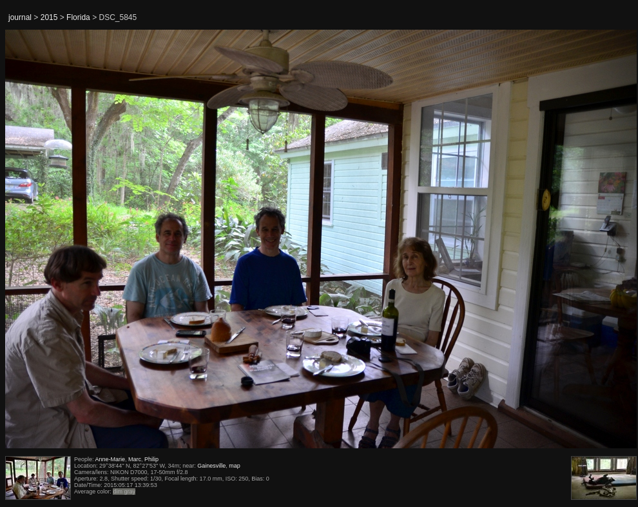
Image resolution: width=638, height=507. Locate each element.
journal (20, 17)
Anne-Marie (110, 459)
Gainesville (211, 465)
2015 (49, 17)
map (234, 465)
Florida (78, 17)
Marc (134, 459)
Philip (151, 459)
